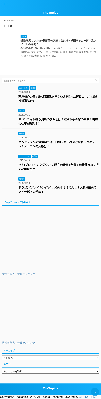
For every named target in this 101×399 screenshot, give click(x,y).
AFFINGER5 (87, 396)
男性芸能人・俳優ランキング (18, 342)
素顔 (36, 55)
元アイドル (89, 48)
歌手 (65, 52)
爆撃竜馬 (83, 52)
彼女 (33, 52)
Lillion (42, 48)
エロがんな (57, 48)
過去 (54, 55)
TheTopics (50, 12)
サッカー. (69, 48)
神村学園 (28, 55)
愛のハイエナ (43, 52)
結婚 (42, 55)
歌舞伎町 (73, 52)
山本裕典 (25, 52)
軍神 (48, 55)
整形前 (55, 52)
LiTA (48, 48)
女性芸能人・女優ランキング (18, 273)
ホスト (78, 48)
